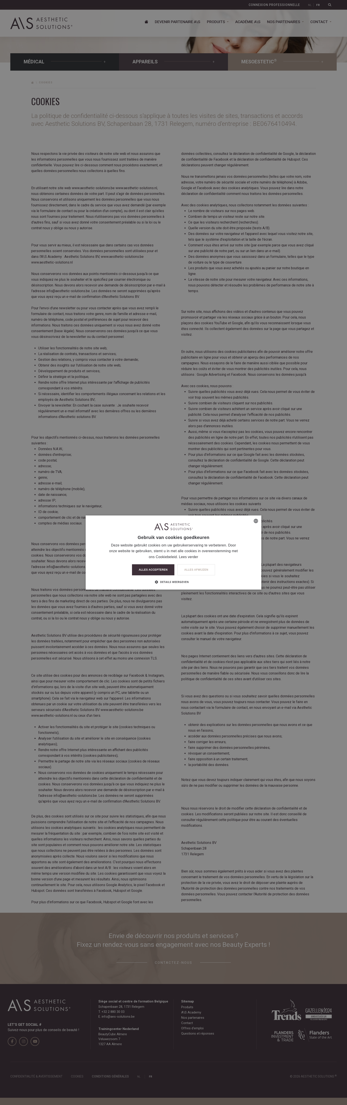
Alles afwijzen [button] (196, 569)
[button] (173, 582)
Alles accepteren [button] (153, 569)
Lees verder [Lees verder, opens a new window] (188, 557)
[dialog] (173, 552)
